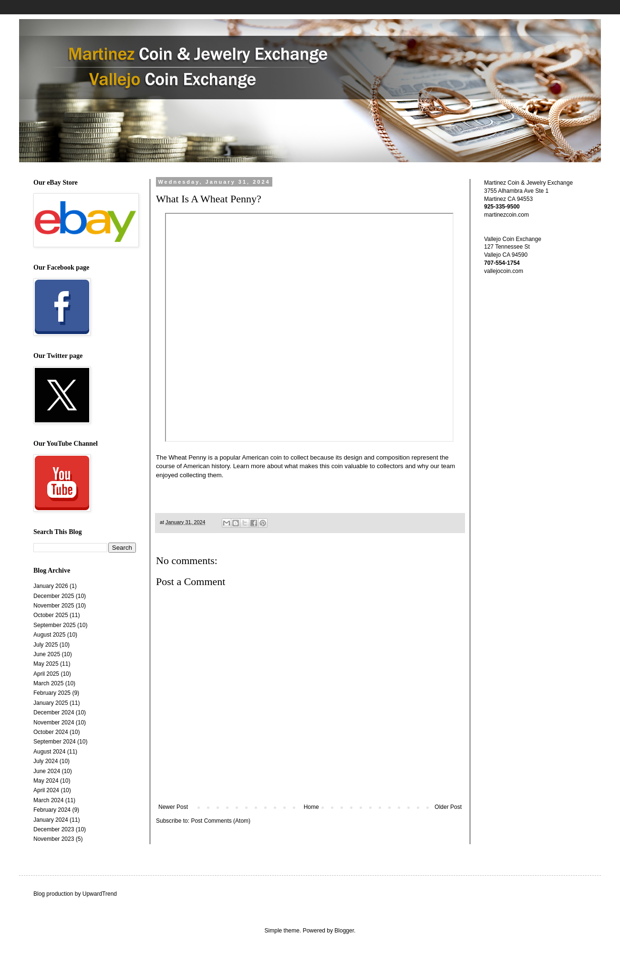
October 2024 (50, 732)
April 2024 (46, 790)
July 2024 (45, 761)
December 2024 (53, 712)
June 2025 (46, 654)
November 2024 (53, 722)
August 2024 (49, 751)
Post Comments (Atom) (220, 820)
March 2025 (48, 683)
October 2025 (50, 615)
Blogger (344, 930)
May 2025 (46, 663)
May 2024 (46, 780)
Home (311, 807)
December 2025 (53, 596)
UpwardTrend (100, 893)
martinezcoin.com (506, 214)
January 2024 (50, 820)
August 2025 (49, 634)
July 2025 (45, 644)
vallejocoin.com (503, 271)
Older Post (448, 807)
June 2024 (46, 771)
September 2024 (54, 741)
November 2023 (53, 839)
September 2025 (54, 625)
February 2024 (52, 809)
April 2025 (46, 673)
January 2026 (50, 586)
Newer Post (173, 807)
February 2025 (52, 693)
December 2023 (53, 829)
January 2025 (50, 703)
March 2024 (48, 800)
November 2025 (53, 605)
